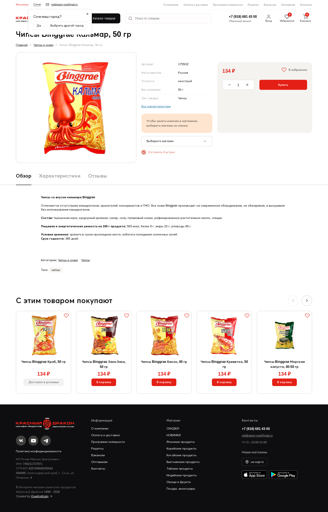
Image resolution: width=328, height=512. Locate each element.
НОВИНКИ (174, 435)
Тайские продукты (180, 468)
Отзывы (97, 176)
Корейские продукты (181, 448)
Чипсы (85, 260)
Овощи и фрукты (179, 482)
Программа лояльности (228, 4)
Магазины (22, 4)
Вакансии (270, 4)
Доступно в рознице (43, 382)
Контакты (306, 4)
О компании (170, 4)
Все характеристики (156, 106)
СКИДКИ (173, 428)
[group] (76, 107)
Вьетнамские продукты (183, 462)
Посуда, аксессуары (181, 488)
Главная (22, 45)
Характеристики (60, 176)
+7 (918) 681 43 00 (256, 429)
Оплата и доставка (195, 4)
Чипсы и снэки (43, 45)
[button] (307, 300)
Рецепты (253, 4)
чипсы (55, 270)
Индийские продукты (182, 475)
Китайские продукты (181, 455)
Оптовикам (288, 4)
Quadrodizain (40, 496)
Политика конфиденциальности (38, 451)
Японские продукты (181, 442)
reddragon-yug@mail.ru (257, 435)
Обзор (23, 176)
